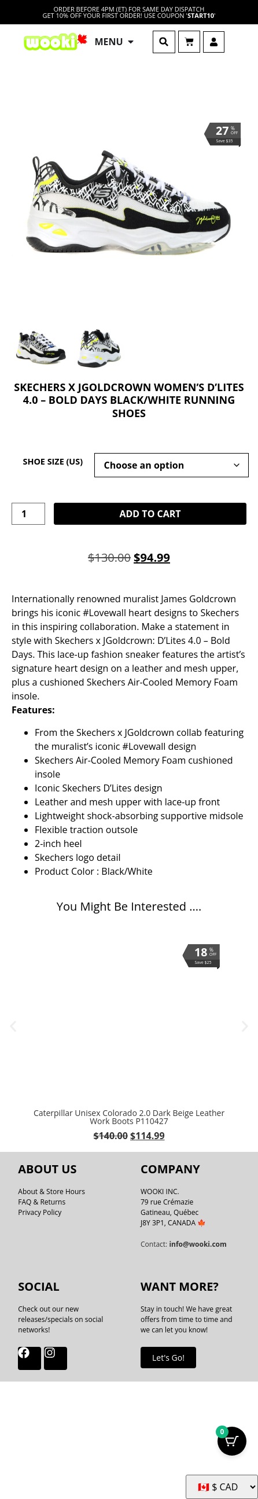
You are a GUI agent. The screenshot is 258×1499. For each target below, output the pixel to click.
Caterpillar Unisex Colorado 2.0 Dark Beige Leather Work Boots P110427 (129, 1116)
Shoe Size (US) (53, 462)
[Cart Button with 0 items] (232, 1441)
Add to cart (149, 513)
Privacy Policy (39, 1212)
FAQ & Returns (41, 1202)
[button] (164, 42)
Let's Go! (168, 1357)
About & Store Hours (51, 1191)
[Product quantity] (28, 514)
